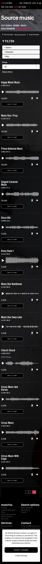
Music (3, 7)
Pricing (24, 7)
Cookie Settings (21, 556)
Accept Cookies (21, 550)
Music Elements (20, 34)
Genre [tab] (7, 47)
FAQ (2, 528)
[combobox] (21, 66)
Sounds (16, 7)
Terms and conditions (8, 514)
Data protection (6, 516)
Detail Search (9, 7)
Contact (4, 508)
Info (19, 7)
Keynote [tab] (8, 52)
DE (37, 3)
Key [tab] (6, 56)
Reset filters (7, 72)
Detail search (25, 510)
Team (3, 512)
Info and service (6, 526)
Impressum (5, 519)
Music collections (27, 508)
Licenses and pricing (8, 510)
